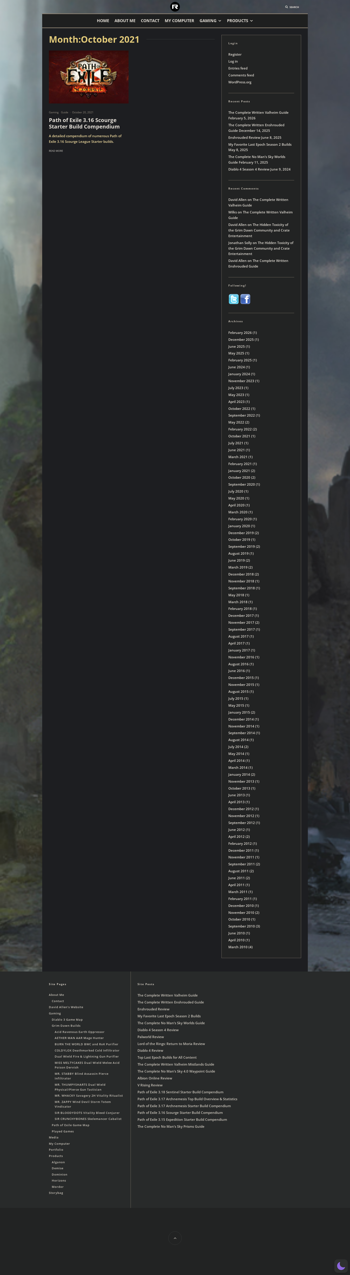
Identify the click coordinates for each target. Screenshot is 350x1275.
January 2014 (239, 774)
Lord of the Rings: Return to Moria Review (171, 1043)
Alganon (58, 1162)
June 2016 (236, 670)
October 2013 (239, 788)
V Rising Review (150, 1085)
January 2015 (239, 712)
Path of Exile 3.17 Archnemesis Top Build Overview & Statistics (187, 1099)
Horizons (59, 1180)
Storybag (56, 1193)
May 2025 (236, 353)
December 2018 (241, 574)
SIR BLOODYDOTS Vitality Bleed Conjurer (87, 1113)
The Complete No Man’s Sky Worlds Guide (171, 1023)
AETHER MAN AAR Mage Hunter (79, 1038)
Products (237, 20)
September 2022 (241, 415)
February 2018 (240, 608)
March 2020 (238, 512)
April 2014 (236, 760)
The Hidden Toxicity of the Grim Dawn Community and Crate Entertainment (259, 230)
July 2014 (235, 746)
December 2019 (241, 533)
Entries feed (238, 68)
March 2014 (238, 767)
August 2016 (238, 664)
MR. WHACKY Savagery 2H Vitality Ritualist (89, 1096)
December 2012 (241, 809)
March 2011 (238, 891)
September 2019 (241, 546)
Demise (57, 1168)
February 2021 (240, 464)
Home (103, 20)
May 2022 (236, 422)
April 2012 (236, 836)
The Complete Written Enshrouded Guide (171, 1002)
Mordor (58, 1187)
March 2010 (238, 947)
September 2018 (241, 588)
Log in (233, 61)
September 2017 (241, 629)
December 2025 (241, 339)
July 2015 (235, 698)
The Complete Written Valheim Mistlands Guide (176, 1064)
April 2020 (236, 505)
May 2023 (236, 394)
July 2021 (235, 443)
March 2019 (238, 567)
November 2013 (241, 781)
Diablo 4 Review (150, 1050)
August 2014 (238, 740)
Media (54, 1137)
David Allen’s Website (66, 1007)
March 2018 (238, 602)
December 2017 (241, 615)
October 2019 (239, 539)
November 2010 (241, 912)
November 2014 (241, 726)
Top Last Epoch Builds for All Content (167, 1057)
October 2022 (239, 408)
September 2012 (241, 822)
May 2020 (236, 498)
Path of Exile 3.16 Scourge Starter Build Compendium (84, 123)
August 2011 (238, 871)
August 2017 (238, 636)
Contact (150, 20)
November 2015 (241, 684)
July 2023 (235, 388)
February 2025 (240, 360)
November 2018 (241, 581)
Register (235, 54)
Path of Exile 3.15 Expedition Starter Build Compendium (182, 1119)
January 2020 (239, 526)
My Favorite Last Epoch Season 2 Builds (260, 144)
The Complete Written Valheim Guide (258, 112)
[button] (341, 1266)
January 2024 (239, 374)
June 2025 (236, 346)
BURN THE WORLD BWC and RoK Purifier (87, 1044)
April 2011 (236, 885)
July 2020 (235, 491)
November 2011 (241, 857)
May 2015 (236, 705)
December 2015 (241, 677)
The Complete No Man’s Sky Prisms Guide (171, 1126)
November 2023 (241, 381)
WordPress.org (239, 82)
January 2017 (239, 650)
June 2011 (236, 878)
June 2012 (236, 829)
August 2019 (238, 553)
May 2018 (236, 595)
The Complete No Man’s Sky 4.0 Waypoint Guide (176, 1071)
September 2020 (241, 484)
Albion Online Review (155, 1078)
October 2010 (239, 919)
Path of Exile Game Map (71, 1125)
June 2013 (236, 795)
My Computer (179, 20)
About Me (125, 20)
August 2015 (238, 691)
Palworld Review (151, 1037)
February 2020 (240, 519)
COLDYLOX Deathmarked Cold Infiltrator (87, 1050)
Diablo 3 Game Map (67, 1020)
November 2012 (241, 815)
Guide (64, 112)
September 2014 (241, 733)
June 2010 (236, 933)
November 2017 (241, 622)
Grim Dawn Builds (66, 1026)
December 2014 (241, 719)
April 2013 (236, 802)
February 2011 (240, 898)
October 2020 (239, 477)
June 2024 (236, 367)
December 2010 (241, 905)
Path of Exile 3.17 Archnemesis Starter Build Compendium (184, 1106)
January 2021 (239, 470)
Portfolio (56, 1150)
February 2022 (240, 429)
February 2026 (240, 332)
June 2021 (236, 450)
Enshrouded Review (244, 137)
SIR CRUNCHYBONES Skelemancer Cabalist (88, 1119)
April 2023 (236, 401)
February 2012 (240, 843)
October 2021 (239, 436)
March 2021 (238, 457)
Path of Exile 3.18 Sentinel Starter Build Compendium (180, 1092)
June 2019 (236, 560)
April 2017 (236, 643)
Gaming (208, 20)
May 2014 (236, 753)
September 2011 (241, 864)
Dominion (59, 1174)
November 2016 (241, 657)
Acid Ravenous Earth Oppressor (80, 1032)
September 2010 (241, 926)
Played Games (63, 1131)
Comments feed (241, 75)
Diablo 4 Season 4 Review (248, 169)
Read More (56, 150)
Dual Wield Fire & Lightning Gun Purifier (87, 1056)
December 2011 (241, 850)
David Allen (237, 199)
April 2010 (236, 940)
